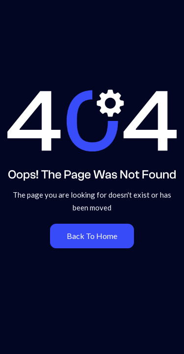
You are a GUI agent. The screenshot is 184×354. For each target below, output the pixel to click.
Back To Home (92, 235)
